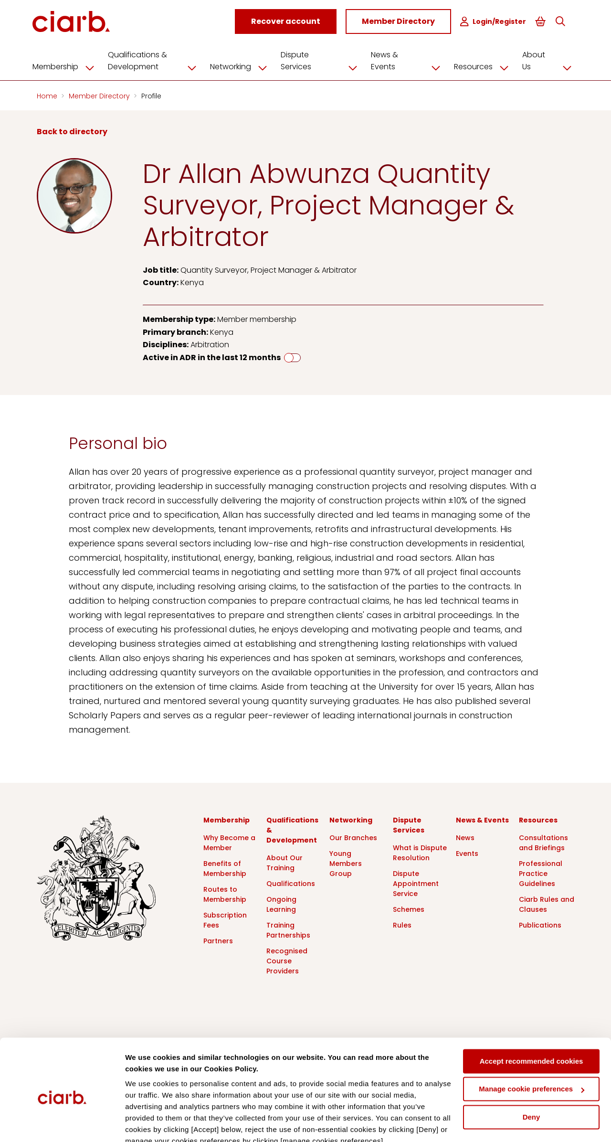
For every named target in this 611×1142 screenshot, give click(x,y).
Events (467, 852)
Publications (540, 924)
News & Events (408, 59)
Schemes (408, 908)
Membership (71, 65)
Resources (483, 65)
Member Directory (100, 94)
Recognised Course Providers (286, 959)
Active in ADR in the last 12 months (212, 356)
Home (48, 94)
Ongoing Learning (281, 903)
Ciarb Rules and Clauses (546, 903)
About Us (547, 59)
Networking (246, 65)
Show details (147, 1123)
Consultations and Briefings (543, 841)
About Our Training (284, 861)
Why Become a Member (229, 841)
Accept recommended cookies (531, 1017)
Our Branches (353, 836)
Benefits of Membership (224, 867)
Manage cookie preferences (531, 1045)
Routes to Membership (224, 893)
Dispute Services (325, 59)
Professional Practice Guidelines (540, 872)
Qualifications (290, 882)
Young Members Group (345, 862)
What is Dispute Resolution (420, 851)
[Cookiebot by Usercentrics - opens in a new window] (62, 1123)
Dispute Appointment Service (416, 882)
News (465, 836)
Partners (218, 939)
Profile (151, 94)
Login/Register (497, 22)
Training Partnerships (288, 929)
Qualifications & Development (160, 59)
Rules (402, 924)
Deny (531, 1073)
